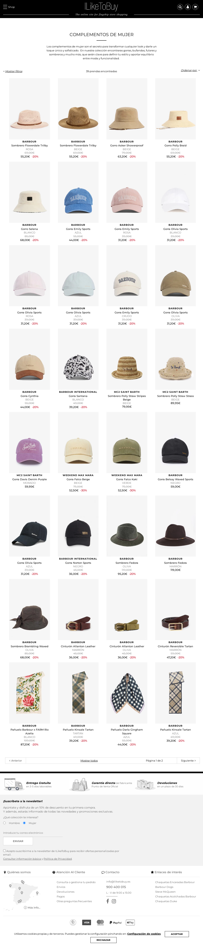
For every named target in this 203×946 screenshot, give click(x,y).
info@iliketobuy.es (118, 881)
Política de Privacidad (58, 858)
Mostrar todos (89, 760)
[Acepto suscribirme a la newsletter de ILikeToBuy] (4, 850)
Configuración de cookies (145, 933)
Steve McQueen (165, 891)
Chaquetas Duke (166, 901)
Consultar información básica (22, 858)
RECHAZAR (104, 940)
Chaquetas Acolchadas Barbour (175, 896)
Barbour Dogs (164, 886)
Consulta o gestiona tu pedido (76, 882)
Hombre (14, 823)
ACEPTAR (178, 934)
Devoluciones (65, 891)
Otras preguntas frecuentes (74, 901)
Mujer (32, 823)
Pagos (61, 896)
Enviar (18, 841)
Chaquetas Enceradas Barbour (175, 882)
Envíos (61, 886)
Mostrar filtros (13, 71)
